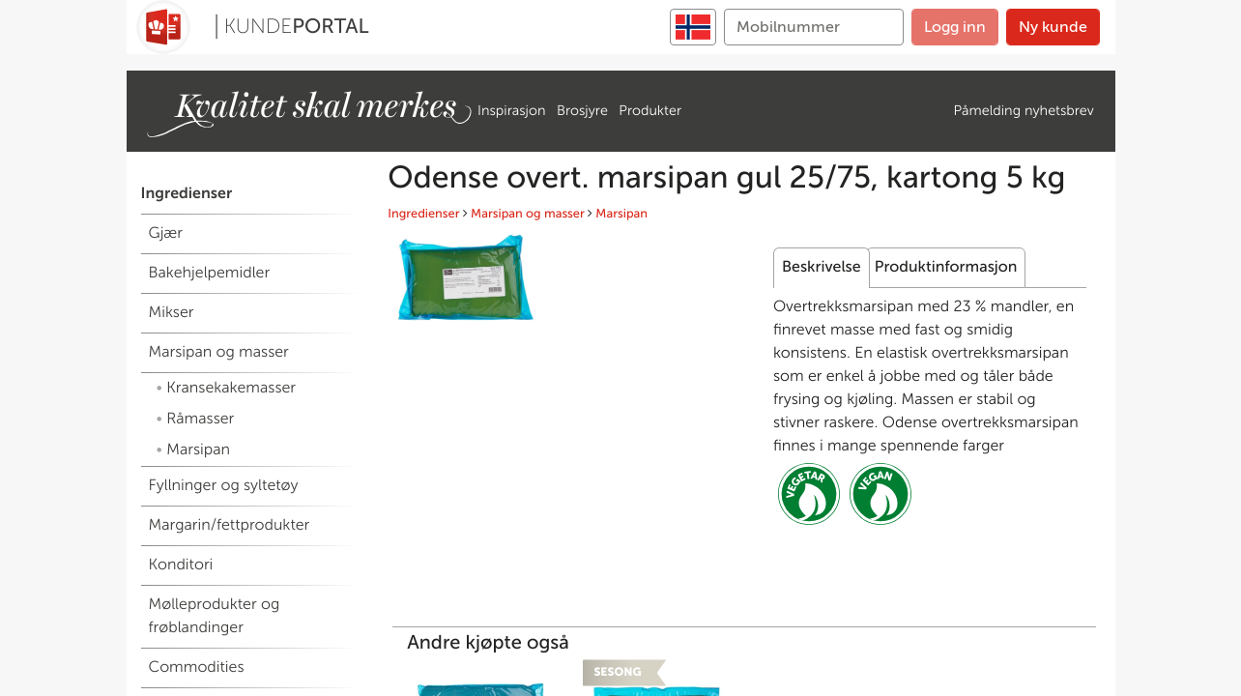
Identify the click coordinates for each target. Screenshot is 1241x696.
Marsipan (621, 214)
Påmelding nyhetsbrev (1024, 110)
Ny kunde (1053, 26)
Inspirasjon (511, 110)
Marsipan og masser (528, 214)
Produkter (650, 110)
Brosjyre (582, 110)
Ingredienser (423, 214)
